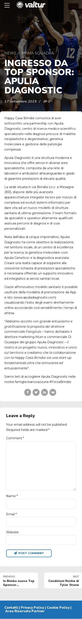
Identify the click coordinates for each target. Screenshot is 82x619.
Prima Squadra (37, 53)
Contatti (11, 607)
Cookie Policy (58, 607)
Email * (11, 514)
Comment (15, 438)
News (10, 53)
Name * (12, 496)
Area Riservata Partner (25, 611)
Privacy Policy (32, 607)
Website (12, 532)
